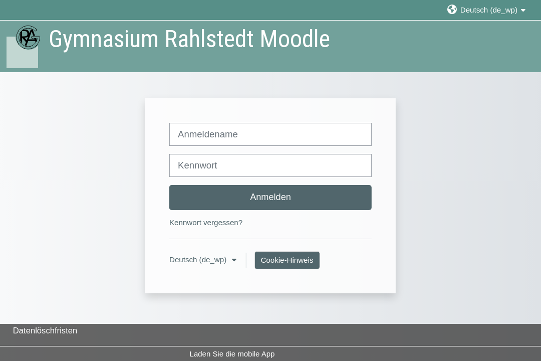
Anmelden (270, 197)
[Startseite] (23, 46)
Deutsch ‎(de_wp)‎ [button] (198, 259)
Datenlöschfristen (45, 330)
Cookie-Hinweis (286, 260)
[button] (486, 10)
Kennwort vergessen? (205, 222)
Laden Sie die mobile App (232, 353)
